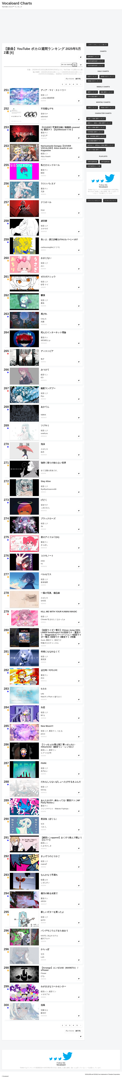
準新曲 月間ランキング (109, 109)
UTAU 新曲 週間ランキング (96, 97)
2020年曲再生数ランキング (96, 66)
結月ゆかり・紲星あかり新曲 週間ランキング (102, 147)
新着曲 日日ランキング (95, 82)
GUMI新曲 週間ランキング (96, 134)
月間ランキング (92, 109)
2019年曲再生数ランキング (96, 61)
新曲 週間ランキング (108, 93)
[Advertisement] (61, 25)
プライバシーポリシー (94, 204)
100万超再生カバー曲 (94, 169)
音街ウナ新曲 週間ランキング (97, 152)
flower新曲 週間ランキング (96, 143)
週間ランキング (92, 93)
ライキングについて (112, 204)
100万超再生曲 (106, 164)
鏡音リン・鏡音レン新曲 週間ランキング (100, 124)
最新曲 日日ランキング (109, 77)
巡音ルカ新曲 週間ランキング (97, 129)
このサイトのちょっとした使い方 (98, 44)
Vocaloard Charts (17, 3)
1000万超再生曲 (93, 164)
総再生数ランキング (94, 57)
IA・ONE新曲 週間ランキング (97, 138)
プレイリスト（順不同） (73, 79)
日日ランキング (92, 77)
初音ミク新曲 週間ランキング (97, 120)
